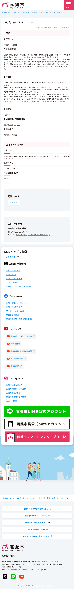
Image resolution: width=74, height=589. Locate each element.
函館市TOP (6, 12)
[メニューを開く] (69, 5)
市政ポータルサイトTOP (22, 12)
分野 (35, 12)
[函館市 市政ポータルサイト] (13, 5)
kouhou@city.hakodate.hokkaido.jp (33, 234)
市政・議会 (45, 12)
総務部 (14, 202)
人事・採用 (56, 12)
